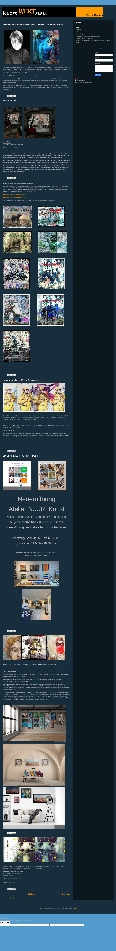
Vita (77, 32)
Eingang (78, 29)
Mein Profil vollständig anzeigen (83, 82)
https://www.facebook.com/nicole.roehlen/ (14, 197)
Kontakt (78, 42)
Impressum (79, 47)
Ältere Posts (65, 894)
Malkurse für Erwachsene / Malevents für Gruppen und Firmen (93, 40)
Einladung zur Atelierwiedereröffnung (20, 456)
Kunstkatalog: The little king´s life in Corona (88, 36)
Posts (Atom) (13, 898)
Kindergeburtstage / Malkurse (84, 38)
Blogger (74, 908)
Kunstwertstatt (81, 80)
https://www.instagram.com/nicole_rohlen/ (14, 194)
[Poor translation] (7, 922)
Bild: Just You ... (10, 101)
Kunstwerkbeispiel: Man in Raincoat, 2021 (22, 380)
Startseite (32, 894)
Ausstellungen (80, 34)
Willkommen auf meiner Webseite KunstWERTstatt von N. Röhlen (33, 24)
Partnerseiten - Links (82, 45)
